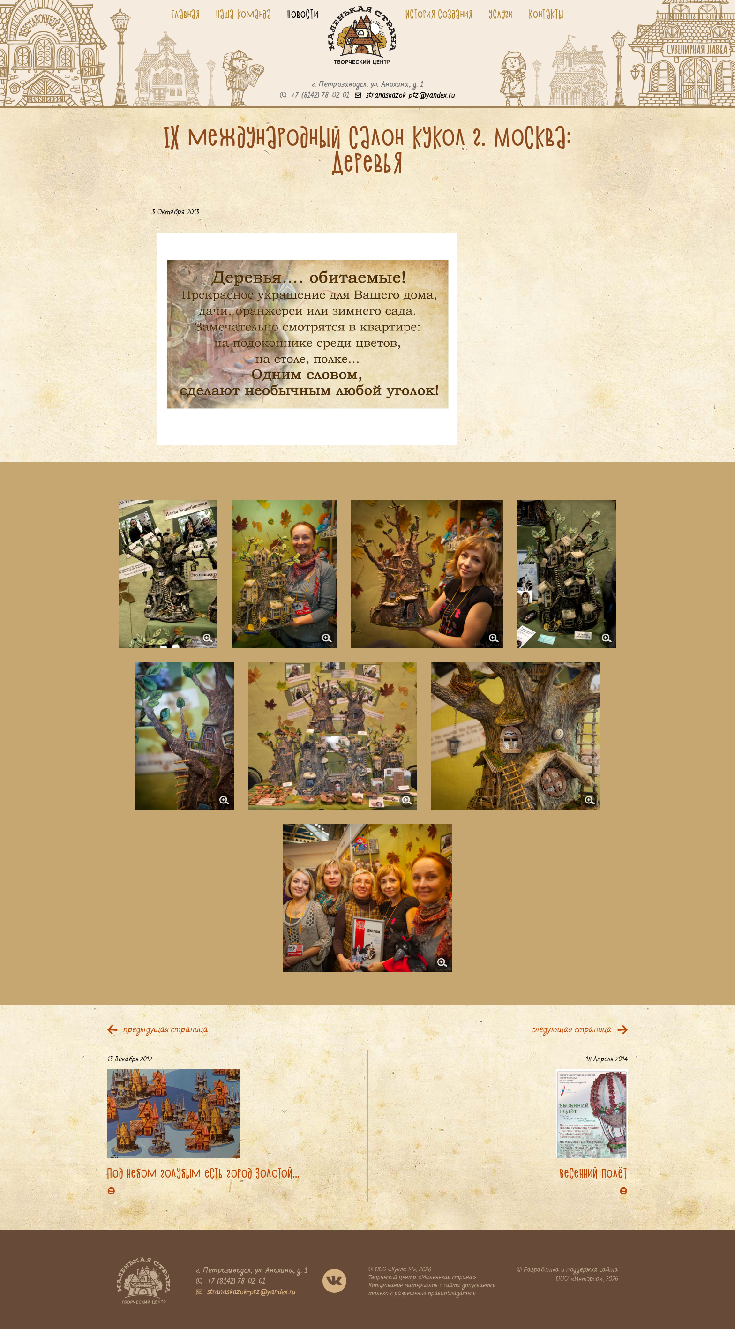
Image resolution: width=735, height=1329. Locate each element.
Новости (303, 14)
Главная (186, 14)
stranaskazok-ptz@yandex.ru (405, 95)
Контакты (546, 14)
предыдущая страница (165, 1030)
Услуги (501, 14)
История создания (439, 14)
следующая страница (572, 1030)
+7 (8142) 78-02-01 (314, 95)
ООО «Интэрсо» (579, 1279)
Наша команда (243, 14)
